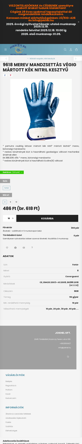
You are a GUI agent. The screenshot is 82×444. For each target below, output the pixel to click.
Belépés (9, 381)
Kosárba (47, 218)
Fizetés (8, 422)
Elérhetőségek (11, 431)
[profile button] (71, 49)
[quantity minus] (5, 218)
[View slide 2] (41, 136)
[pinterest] (10, 75)
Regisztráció (11, 386)
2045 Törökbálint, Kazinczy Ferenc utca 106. (52, 339)
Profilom (9, 390)
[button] (7, 247)
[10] (16, 202)
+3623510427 (65, 343)
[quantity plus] (13, 218)
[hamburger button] (5, 49)
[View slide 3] (44, 136)
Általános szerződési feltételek (18, 414)
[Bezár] (78, 22)
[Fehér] (6, 188)
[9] (10, 202)
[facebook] (5, 75)
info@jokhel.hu (64, 347)
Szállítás (9, 426)
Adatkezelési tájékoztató (16, 418)
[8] (5, 202)
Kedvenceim (11, 398)
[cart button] (76, 49)
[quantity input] (9, 218)
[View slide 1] (38, 136)
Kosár (8, 394)
